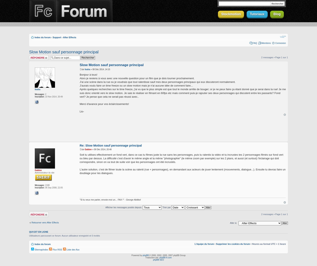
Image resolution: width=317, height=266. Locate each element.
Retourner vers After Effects (45, 222)
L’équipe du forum (204, 244)
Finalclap (43, 11)
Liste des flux (71, 249)
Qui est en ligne (38, 232)
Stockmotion (231, 14)
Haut (285, 115)
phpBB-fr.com (166, 257)
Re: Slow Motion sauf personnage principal (111, 145)
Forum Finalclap (84, 11)
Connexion (280, 43)
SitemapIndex (39, 249)
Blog (277, 14)
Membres (266, 43)
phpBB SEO (158, 260)
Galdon (38, 170)
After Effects (69, 37)
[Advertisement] (158, 129)
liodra (37, 89)
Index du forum (43, 37)
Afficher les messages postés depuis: (133, 207)
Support (57, 37)
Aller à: (233, 223)
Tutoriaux (257, 14)
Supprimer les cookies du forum (233, 244)
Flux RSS (55, 249)
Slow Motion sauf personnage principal (64, 52)
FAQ (255, 43)
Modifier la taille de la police (283, 36)
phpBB (146, 255)
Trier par (173, 207)
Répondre (39, 57)
